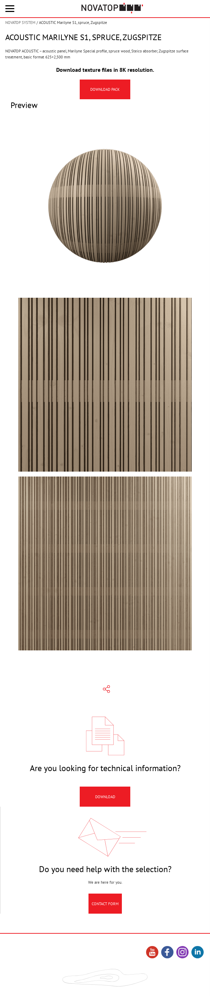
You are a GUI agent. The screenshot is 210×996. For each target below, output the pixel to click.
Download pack (105, 89)
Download (105, 798)
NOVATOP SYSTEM (20, 22)
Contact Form (105, 905)
